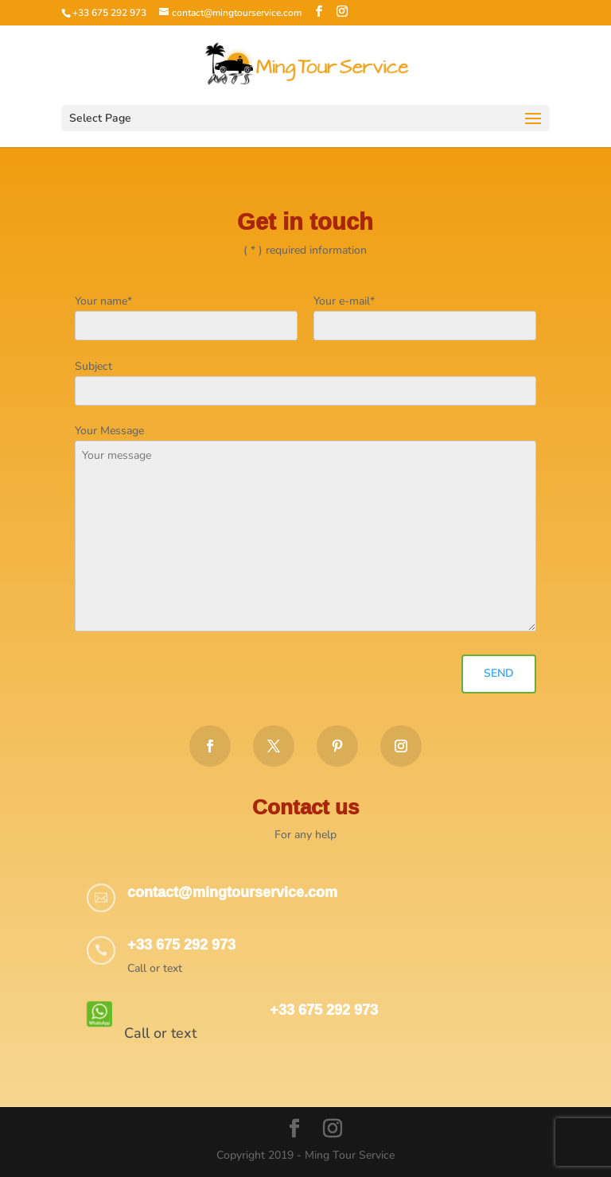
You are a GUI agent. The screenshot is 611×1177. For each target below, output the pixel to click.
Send (499, 673)
